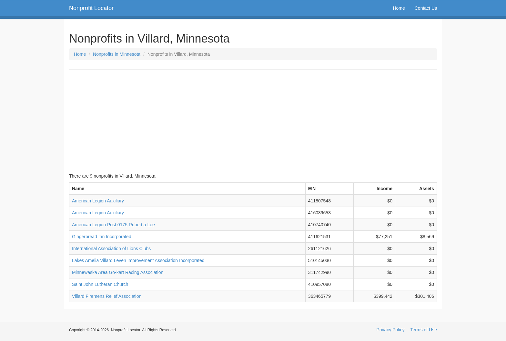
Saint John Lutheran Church (100, 284)
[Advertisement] (253, 121)
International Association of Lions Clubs (111, 248)
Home (399, 8)
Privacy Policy (391, 329)
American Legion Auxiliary (98, 200)
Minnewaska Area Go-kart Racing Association (117, 272)
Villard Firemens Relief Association (106, 296)
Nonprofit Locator (91, 8)
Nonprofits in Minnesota (116, 54)
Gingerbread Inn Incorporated (101, 236)
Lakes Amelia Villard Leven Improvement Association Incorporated (138, 260)
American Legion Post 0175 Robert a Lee (113, 224)
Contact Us (426, 8)
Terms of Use (423, 329)
